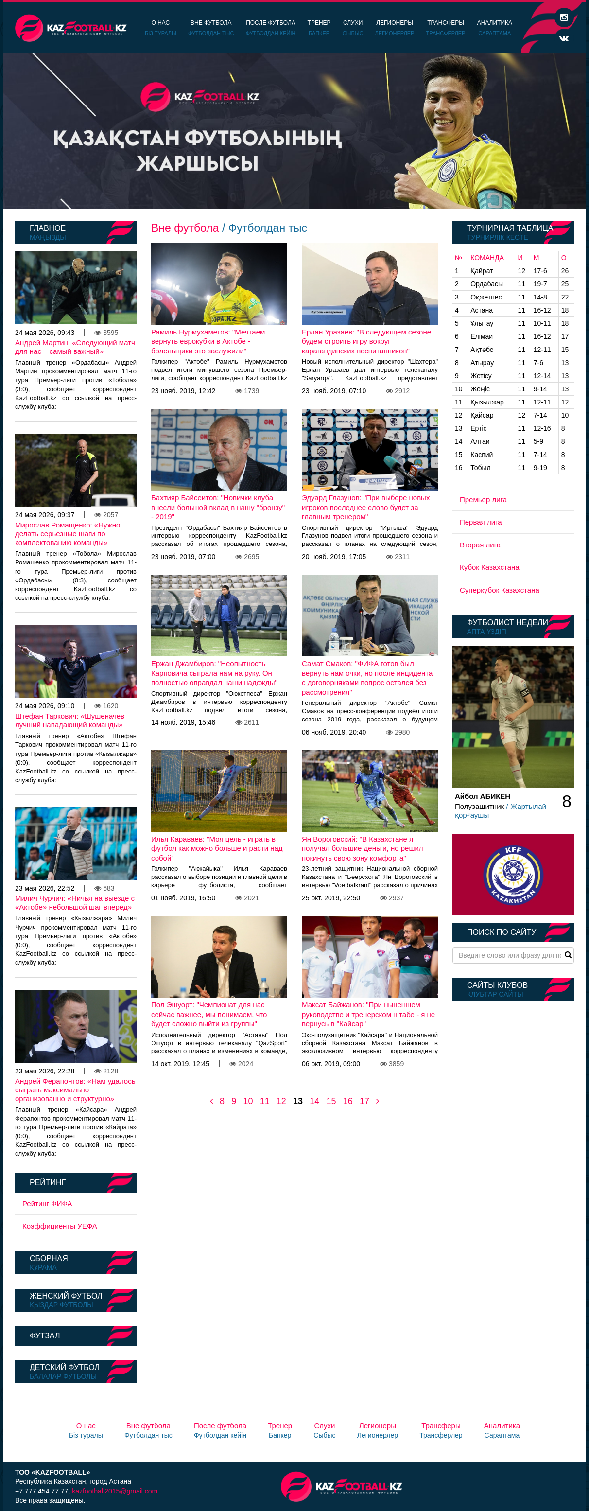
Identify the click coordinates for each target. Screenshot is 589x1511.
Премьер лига (483, 499)
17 (364, 1101)
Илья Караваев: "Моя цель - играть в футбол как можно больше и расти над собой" (217, 848)
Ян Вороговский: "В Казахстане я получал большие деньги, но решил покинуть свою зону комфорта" (362, 848)
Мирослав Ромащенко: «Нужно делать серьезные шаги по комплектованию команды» (67, 533)
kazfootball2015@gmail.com (114, 1491)
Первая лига (481, 522)
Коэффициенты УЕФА (59, 1226)
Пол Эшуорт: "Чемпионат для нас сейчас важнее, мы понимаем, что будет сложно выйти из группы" (209, 1014)
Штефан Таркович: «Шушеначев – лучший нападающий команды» (73, 720)
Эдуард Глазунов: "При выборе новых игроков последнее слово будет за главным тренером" (366, 507)
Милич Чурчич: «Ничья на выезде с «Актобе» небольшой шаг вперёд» (75, 902)
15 (331, 1101)
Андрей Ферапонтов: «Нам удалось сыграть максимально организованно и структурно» (75, 1090)
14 (314, 1101)
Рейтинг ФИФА (47, 1203)
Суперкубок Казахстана (499, 590)
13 (298, 1101)
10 (248, 1101)
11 (265, 1101)
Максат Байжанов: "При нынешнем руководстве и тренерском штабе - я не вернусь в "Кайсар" (368, 1014)
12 (281, 1101)
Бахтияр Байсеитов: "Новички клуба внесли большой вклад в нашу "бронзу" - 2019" (218, 507)
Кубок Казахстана (490, 567)
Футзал (45, 1336)
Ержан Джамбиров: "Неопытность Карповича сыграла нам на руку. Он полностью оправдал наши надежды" (214, 672)
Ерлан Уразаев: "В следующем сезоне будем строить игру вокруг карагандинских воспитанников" (366, 341)
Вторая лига (480, 545)
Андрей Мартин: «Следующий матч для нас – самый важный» (75, 346)
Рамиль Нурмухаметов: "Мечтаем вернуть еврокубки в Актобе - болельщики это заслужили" (208, 341)
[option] (294, 131)
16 (348, 1101)
